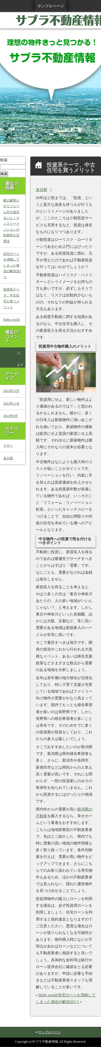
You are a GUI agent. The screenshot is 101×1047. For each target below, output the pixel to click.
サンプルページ (50, 6)
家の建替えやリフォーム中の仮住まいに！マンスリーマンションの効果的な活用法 (11, 221)
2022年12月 (11, 391)
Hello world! (48, 995)
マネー (8, 445)
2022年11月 (11, 403)
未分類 (41, 190)
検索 (4, 160)
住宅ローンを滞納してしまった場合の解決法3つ (12, 265)
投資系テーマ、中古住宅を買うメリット (11, 298)
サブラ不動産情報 (45, 1041)
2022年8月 (10, 416)
